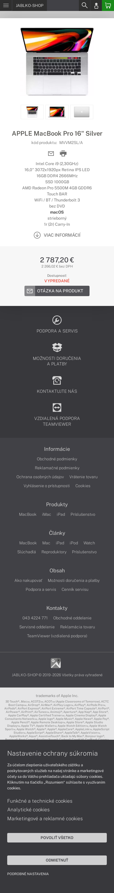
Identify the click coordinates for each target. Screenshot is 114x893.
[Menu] (6, 5)
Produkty (57, 504)
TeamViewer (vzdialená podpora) (57, 636)
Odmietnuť (57, 860)
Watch (89, 543)
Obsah (57, 570)
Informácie (57, 449)
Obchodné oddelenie (72, 618)
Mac (46, 543)
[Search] (84, 5)
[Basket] (108, 5)
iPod (74, 543)
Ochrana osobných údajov (40, 476)
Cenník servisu (75, 589)
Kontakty (57, 608)
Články (57, 533)
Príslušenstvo (83, 514)
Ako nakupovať (28, 580)
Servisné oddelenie (37, 627)
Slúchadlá (26, 552)
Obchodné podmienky (57, 459)
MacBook (28, 514)
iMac (46, 514)
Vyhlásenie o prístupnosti (47, 485)
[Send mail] (51, 153)
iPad (61, 514)
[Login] (96, 5)
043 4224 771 (35, 618)
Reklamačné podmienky (57, 468)
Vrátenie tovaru (83, 476)
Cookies (82, 485)
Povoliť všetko (57, 837)
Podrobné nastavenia (28, 874)
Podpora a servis (41, 589)
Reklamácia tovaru (77, 627)
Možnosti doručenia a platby (74, 580)
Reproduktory (53, 552)
